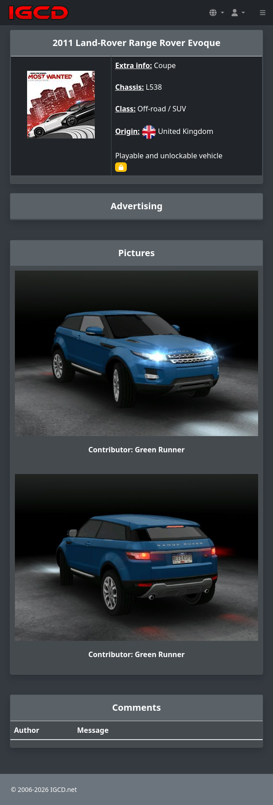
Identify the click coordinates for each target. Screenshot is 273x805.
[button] (216, 13)
